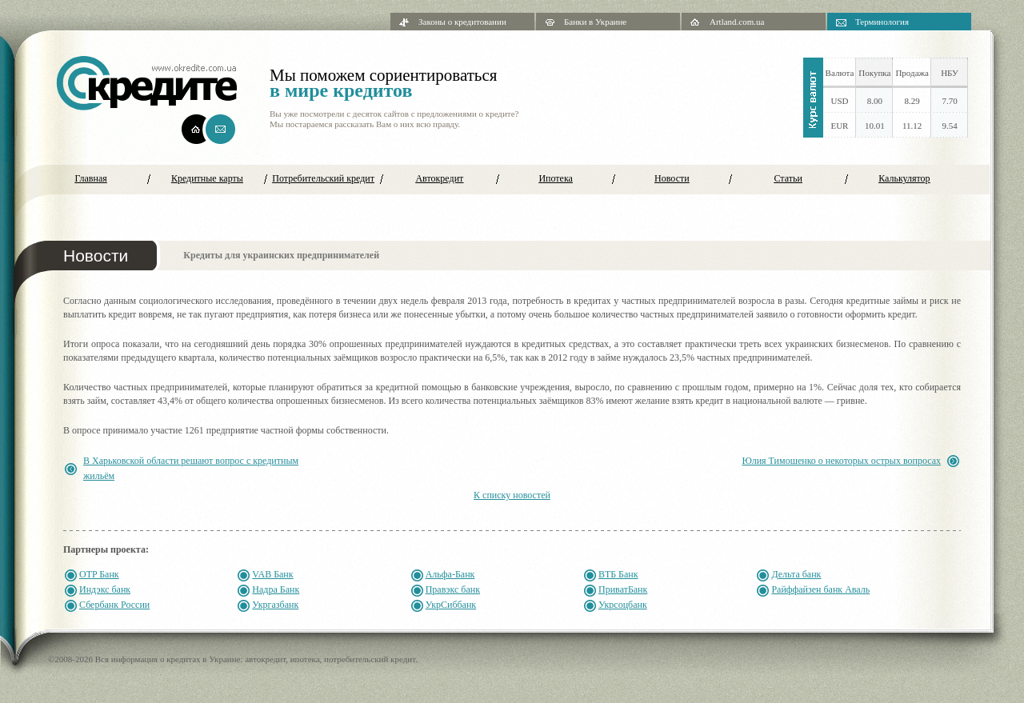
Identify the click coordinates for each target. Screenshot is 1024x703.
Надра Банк (275, 589)
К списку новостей (512, 495)
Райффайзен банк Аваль (820, 589)
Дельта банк (796, 574)
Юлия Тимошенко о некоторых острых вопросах (841, 460)
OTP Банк (99, 574)
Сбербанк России (114, 604)
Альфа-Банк (450, 574)
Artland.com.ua (737, 21)
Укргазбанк (275, 604)
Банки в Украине (595, 21)
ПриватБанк (622, 589)
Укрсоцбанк (622, 604)
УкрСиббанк (451, 604)
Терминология (882, 21)
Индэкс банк (104, 589)
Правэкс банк (453, 589)
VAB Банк (272, 574)
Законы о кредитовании (462, 21)
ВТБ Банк (618, 574)
